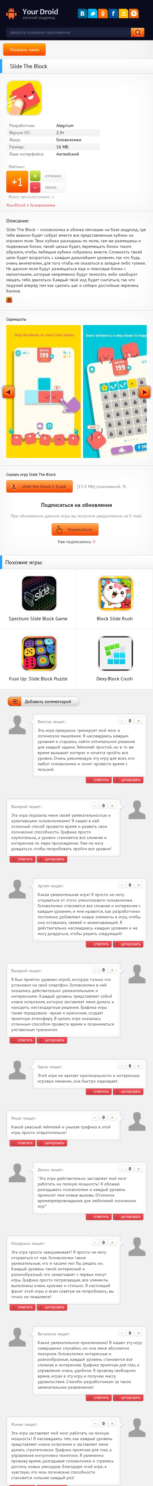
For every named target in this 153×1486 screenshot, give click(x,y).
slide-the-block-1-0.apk (44, 486)
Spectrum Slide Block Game (38, 618)
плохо (43, 187)
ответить (101, 779)
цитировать (131, 779)
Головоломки (42, 205)
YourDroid (16, 205)
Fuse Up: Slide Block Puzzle (38, 678)
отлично (45, 176)
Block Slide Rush (115, 618)
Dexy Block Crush (114, 678)
